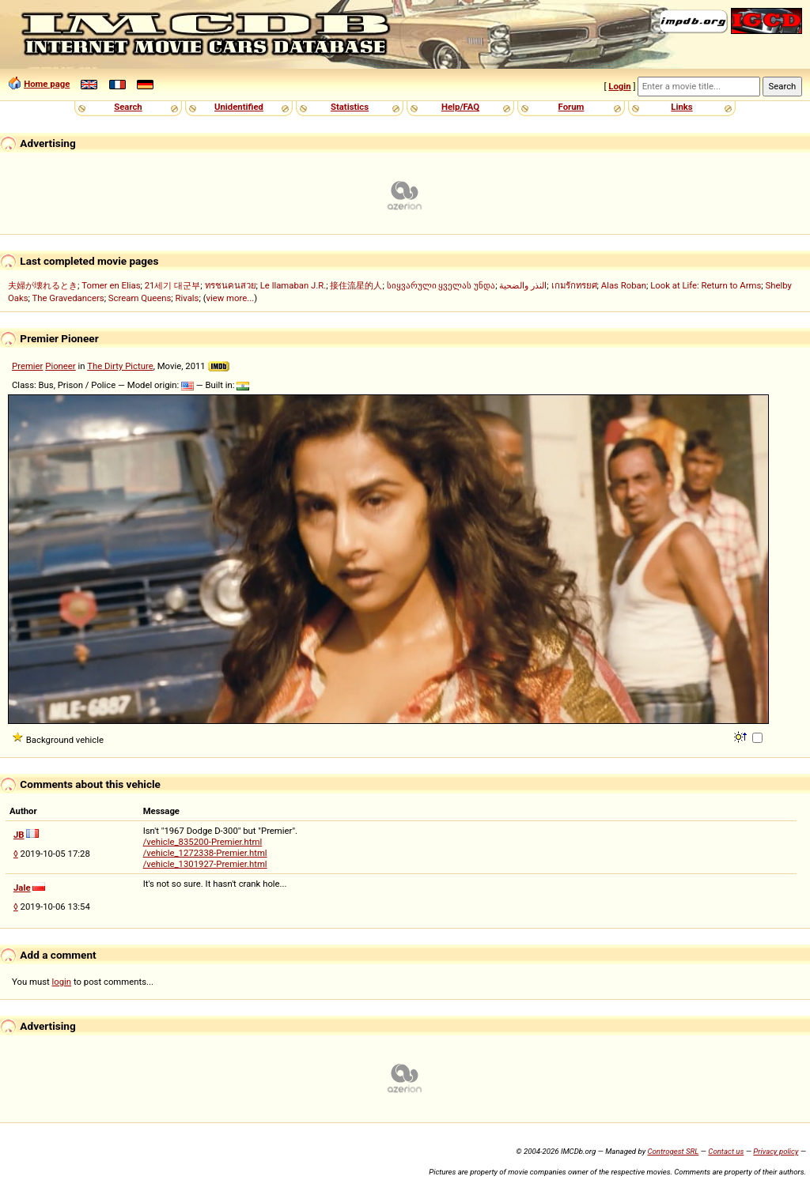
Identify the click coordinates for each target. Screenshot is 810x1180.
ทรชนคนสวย (230, 285)
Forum (571, 106)
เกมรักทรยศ (574, 285)
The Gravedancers (68, 297)
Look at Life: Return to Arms (705, 285)
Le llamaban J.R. (293, 285)
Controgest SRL (672, 1151)
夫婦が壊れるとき (43, 285)
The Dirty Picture (120, 365)
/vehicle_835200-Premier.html (203, 841)
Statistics (350, 106)
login (62, 981)
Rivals (187, 297)
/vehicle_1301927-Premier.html (205, 863)
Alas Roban (623, 285)
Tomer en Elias (110, 285)
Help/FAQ (460, 106)
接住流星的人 (356, 285)
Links (681, 106)
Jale (22, 887)
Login (619, 86)
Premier (27, 365)
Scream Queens (139, 297)
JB (19, 834)
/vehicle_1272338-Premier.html (205, 852)
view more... (230, 297)
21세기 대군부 (173, 285)
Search (128, 106)
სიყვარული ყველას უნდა (441, 285)
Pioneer (60, 365)
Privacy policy (775, 1151)
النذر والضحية (523, 285)
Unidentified (238, 106)
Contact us (726, 1151)
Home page (47, 83)
